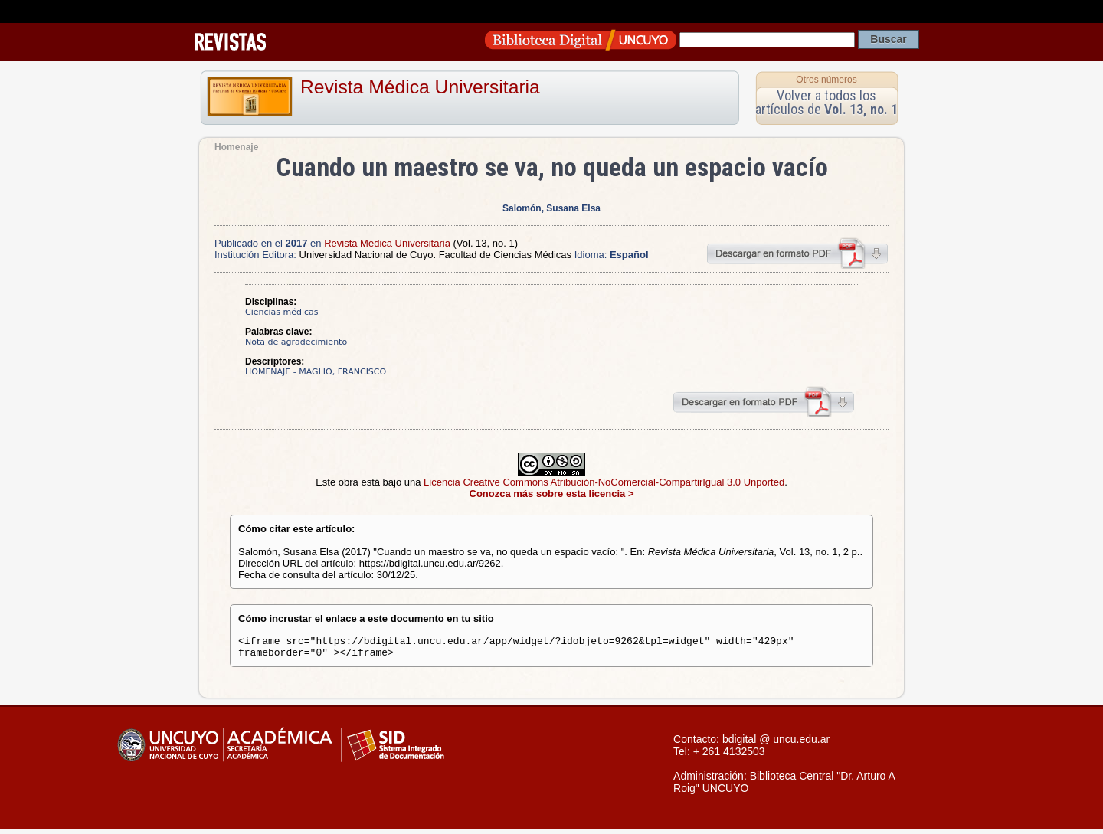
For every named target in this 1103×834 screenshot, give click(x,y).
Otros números (826, 79)
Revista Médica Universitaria (420, 87)
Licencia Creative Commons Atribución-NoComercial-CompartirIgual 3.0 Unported (604, 482)
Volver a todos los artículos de (826, 102)
